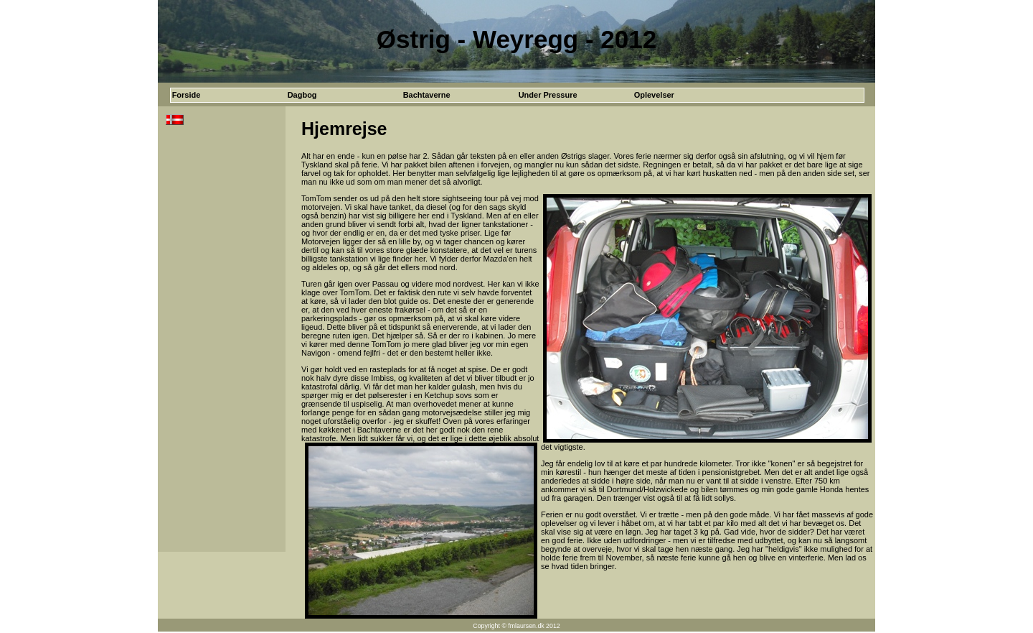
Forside (186, 95)
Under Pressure (548, 95)
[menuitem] (228, 95)
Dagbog (302, 95)
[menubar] (459, 95)
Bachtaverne (427, 95)
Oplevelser (654, 95)
